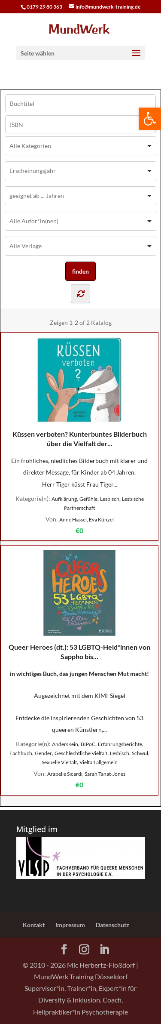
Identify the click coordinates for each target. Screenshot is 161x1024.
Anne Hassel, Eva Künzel (86, 519)
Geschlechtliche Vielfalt (81, 753)
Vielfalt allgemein (98, 762)
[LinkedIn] (104, 950)
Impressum (70, 924)
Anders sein (65, 744)
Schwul (140, 753)
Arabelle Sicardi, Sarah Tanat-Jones (86, 774)
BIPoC (88, 744)
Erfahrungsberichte (120, 744)
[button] (150, 119)
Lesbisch (109, 499)
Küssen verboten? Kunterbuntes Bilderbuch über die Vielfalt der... (79, 392)
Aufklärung (64, 499)
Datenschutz (112, 924)
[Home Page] (81, 28)
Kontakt (34, 924)
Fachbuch (20, 753)
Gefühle (88, 499)
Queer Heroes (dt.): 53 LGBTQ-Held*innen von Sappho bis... (79, 605)
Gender (43, 753)
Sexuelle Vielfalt (59, 762)
